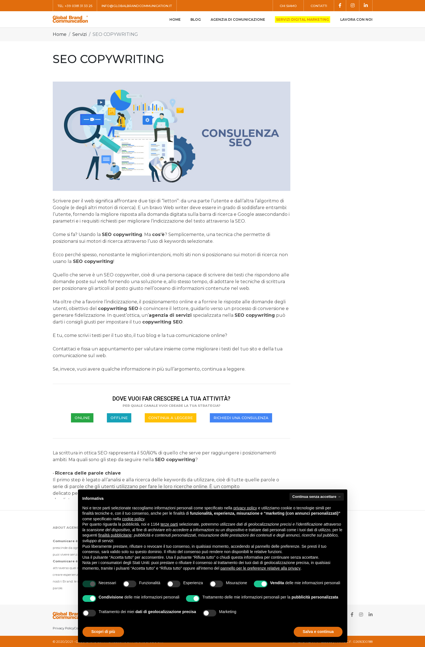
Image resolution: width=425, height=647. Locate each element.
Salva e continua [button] (318, 631)
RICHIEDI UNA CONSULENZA (240, 417)
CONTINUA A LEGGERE (170, 417)
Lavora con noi (356, 19)
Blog (195, 19)
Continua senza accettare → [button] (316, 497)
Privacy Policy (63, 628)
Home (175, 19)
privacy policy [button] (245, 508)
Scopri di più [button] (103, 631)
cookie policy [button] (133, 519)
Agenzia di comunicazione (238, 19)
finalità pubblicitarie (115, 535)
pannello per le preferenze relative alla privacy (260, 568)
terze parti (169, 524)
